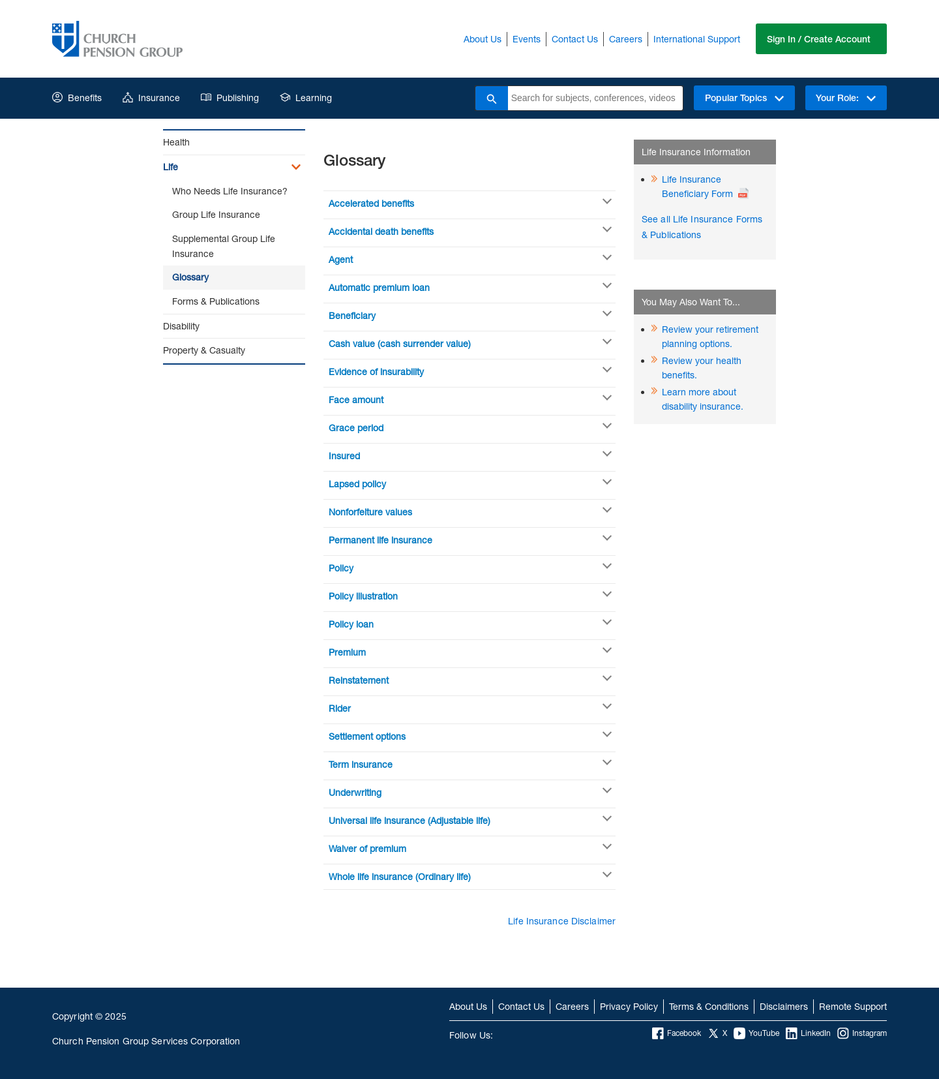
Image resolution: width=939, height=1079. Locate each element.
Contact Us (575, 38)
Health (176, 141)
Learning (306, 97)
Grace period (356, 427)
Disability (181, 325)
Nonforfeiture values (370, 511)
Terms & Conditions (709, 1006)
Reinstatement (359, 680)
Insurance (151, 97)
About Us (482, 38)
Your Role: (846, 98)
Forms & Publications (216, 301)
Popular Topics (743, 98)
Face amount (356, 399)
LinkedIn (808, 1033)
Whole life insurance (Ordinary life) (400, 876)
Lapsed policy (357, 483)
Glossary (190, 276)
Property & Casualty (204, 350)
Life (170, 166)
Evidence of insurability (376, 371)
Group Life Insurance (216, 214)
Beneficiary (352, 315)
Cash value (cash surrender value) (400, 343)
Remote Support (853, 1006)
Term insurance (361, 764)
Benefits (77, 97)
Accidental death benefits (381, 231)
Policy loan (351, 624)
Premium (347, 652)
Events (527, 38)
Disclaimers (784, 1006)
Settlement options (367, 736)
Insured (344, 455)
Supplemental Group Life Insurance (223, 246)
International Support (696, 38)
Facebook (676, 1033)
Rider (340, 708)
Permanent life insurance (380, 539)
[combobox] (594, 98)
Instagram (862, 1033)
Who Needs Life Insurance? (230, 190)
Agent (341, 259)
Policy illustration (363, 595)
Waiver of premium (367, 848)
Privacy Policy (629, 1006)
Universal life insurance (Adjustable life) (409, 820)
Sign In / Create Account (819, 39)
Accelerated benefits (371, 203)
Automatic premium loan (379, 287)
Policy (341, 567)
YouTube (756, 1033)
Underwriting (355, 792)
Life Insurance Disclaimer (562, 920)
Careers (625, 38)
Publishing (230, 97)
